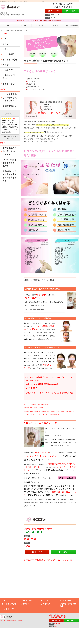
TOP (8, 25)
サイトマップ (8, 84)
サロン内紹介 (8, 54)
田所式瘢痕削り (9, 106)
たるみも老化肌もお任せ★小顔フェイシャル (9, 97)
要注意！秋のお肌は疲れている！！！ (9, 151)
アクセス (55, 25)
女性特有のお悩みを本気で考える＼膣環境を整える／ (9, 176)
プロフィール (8, 44)
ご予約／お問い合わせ (71, 25)
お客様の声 (39, 25)
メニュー (23, 25)
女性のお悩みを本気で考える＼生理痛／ (9, 162)
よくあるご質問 (9, 59)
